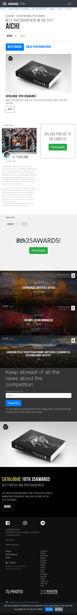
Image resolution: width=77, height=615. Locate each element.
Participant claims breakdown (16, 566)
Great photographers (38, 47)
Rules (8, 557)
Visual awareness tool (13, 569)
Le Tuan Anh (20, 157)
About (8, 551)
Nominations (11, 554)
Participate (58, 147)
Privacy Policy (10, 540)
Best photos (15, 47)
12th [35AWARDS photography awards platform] (13, 4)
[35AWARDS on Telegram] (42, 524)
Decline (59, 609)
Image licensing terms (12, 544)
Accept (49, 609)
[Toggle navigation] (69, 3)
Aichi (14, 161)
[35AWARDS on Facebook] (8, 524)
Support (12, 562)
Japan (9, 36)
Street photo (9, 126)
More (10, 109)
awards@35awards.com (14, 392)
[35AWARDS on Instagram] (25, 524)
